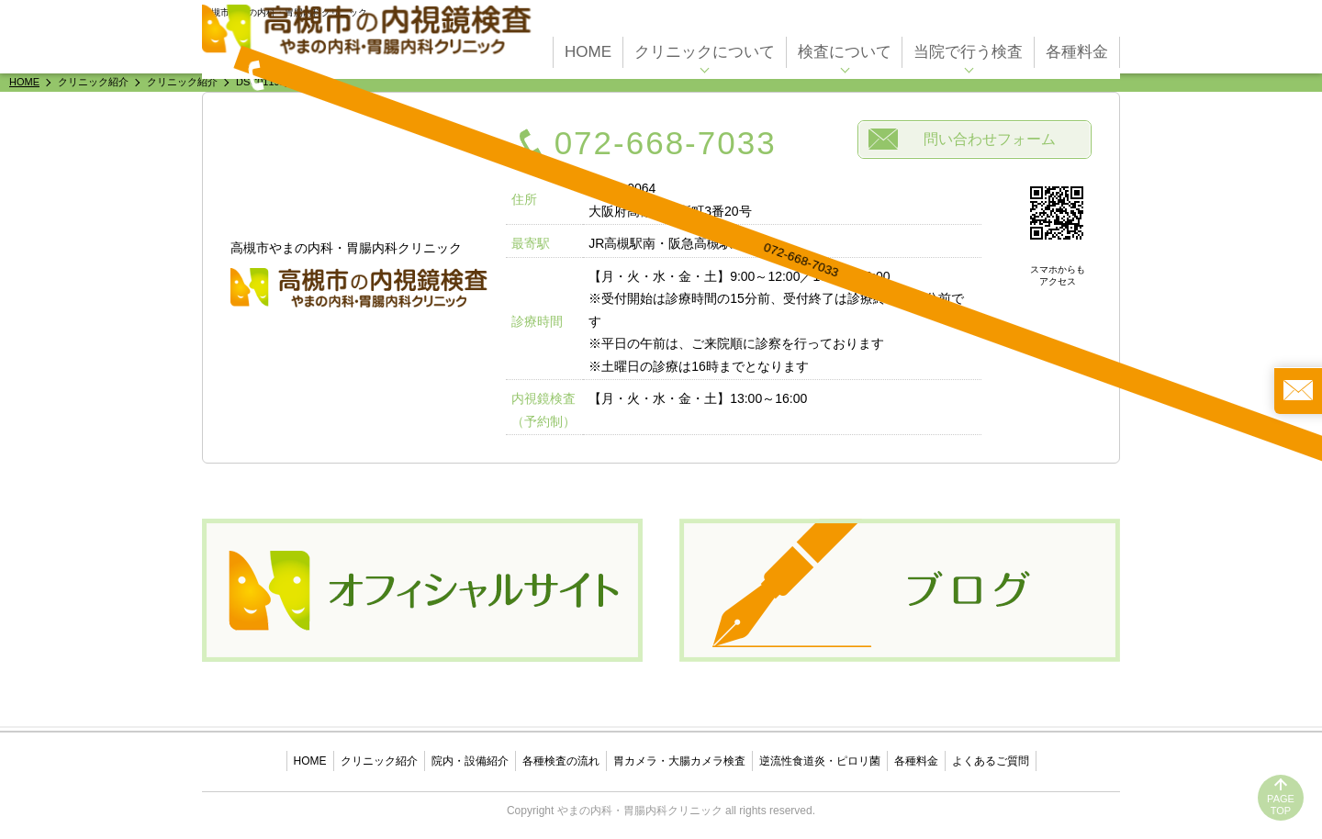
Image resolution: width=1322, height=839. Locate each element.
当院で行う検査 (968, 47)
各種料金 (1077, 47)
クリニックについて (704, 47)
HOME (588, 47)
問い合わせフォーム (990, 139)
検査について (844, 47)
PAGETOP (1280, 804)
